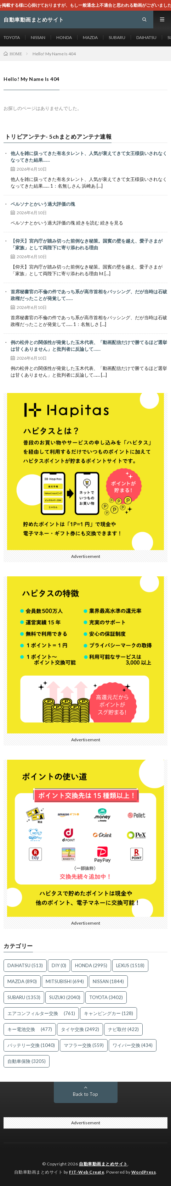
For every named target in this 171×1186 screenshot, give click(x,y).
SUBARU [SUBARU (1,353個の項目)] (23, 997)
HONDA (64, 37)
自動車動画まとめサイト (103, 1163)
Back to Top (85, 1094)
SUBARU (117, 37)
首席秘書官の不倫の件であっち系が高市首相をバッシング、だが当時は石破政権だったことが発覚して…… (89, 295)
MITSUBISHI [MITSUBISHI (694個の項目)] (65, 981)
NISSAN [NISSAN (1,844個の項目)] (108, 981)
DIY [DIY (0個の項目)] (59, 965)
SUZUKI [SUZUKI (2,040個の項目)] (64, 997)
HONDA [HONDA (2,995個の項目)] (91, 965)
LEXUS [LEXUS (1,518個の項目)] (130, 965)
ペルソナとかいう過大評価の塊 (43, 204)
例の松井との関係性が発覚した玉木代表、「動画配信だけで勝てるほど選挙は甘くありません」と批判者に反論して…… (89, 345)
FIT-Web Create (86, 1172)
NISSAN (38, 37)
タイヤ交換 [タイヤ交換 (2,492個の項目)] (80, 1029)
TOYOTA (12, 37)
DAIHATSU (146, 37)
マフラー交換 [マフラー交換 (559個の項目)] (84, 1045)
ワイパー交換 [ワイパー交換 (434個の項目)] (133, 1045)
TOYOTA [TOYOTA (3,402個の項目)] (106, 997)
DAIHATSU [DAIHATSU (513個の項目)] (25, 965)
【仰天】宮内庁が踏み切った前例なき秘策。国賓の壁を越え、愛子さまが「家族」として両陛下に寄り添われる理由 (87, 244)
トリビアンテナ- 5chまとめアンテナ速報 (58, 136)
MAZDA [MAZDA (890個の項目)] (22, 981)
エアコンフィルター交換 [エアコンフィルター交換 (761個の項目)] (41, 1013)
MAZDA (90, 37)
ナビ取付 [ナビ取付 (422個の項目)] (123, 1029)
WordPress (143, 1172)
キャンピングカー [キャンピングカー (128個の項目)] (108, 1013)
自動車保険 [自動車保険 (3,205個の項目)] (26, 1061)
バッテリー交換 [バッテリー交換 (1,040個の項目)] (31, 1045)
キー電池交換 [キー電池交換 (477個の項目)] (29, 1029)
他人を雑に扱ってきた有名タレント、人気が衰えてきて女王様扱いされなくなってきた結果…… (89, 156)
